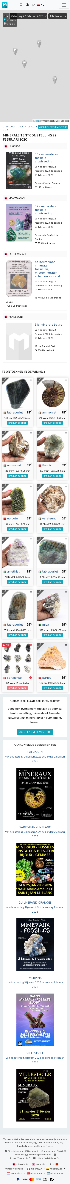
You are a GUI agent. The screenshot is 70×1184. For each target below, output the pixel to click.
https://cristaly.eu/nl (48, 1158)
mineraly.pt (35, 1173)
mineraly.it (35, 1168)
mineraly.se (55, 1173)
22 (6, 129)
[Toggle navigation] (64, 5)
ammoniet (47, 412)
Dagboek (10, 126)
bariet (44, 677)
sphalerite (12, 677)
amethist (11, 571)
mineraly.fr (21, 1164)
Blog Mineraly (14, 1151)
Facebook (31, 1151)
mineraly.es (54, 1168)
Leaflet (36, 121)
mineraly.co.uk (42, 1164)
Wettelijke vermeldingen (27, 1139)
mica (43, 624)
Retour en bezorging (26, 1142)
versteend (47, 518)
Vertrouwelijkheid (51, 1139)
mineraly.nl (15, 1173)
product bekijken (17, 422)
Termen (7, 1139)
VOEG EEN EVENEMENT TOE (35, 731)
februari (32, 126)
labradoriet (13, 412)
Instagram (48, 1151)
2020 (21, 126)
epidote (10, 518)
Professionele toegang (51, 1142)
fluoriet (45, 465)
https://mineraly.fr (20, 1158)
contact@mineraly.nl (40, 1154)
